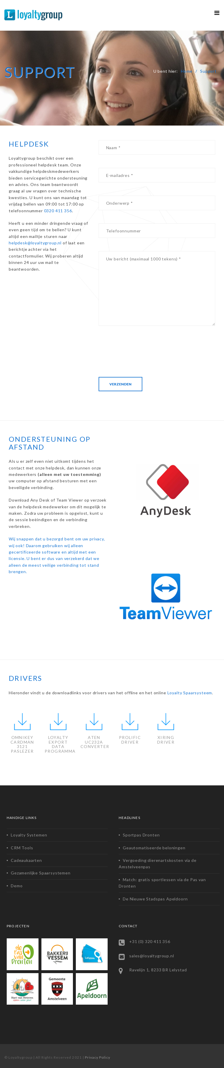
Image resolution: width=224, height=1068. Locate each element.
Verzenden (120, 384)
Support (208, 71)
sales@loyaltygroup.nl (151, 955)
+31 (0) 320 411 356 (149, 941)
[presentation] (143, 350)
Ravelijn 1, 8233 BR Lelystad (158, 969)
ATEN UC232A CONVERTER (94, 742)
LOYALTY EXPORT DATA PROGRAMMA (60, 744)
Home (186, 71)
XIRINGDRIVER (165, 739)
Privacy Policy (98, 1057)
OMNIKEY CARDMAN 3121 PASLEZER (22, 744)
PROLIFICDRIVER (130, 739)
